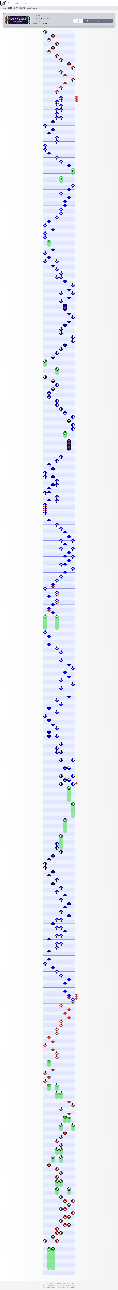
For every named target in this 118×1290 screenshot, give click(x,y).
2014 (10, 8)
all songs (25, 3)
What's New (70, 1287)
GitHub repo (61, 1287)
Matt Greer (53, 1287)
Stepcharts (13, 3)
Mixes (4, 8)
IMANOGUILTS (19, 8)
